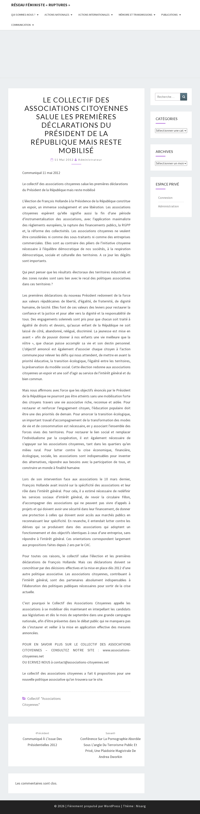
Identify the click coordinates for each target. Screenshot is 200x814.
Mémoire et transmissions (135, 14)
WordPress (112, 806)
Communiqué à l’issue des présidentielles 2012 (42, 739)
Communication (21, 25)
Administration (168, 206)
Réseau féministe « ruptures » (40, 4)
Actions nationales (57, 14)
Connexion (165, 198)
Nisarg (141, 806)
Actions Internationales (94, 14)
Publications (169, 14)
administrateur (90, 159)
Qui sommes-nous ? (23, 14)
